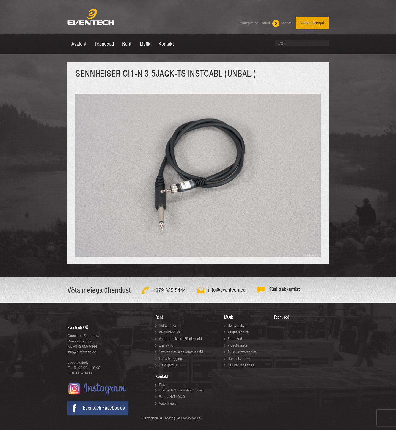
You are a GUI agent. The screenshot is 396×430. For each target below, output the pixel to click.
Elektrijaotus (168, 365)
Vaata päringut (312, 23)
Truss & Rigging (170, 358)
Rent (159, 317)
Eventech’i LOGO (172, 396)
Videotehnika (237, 345)
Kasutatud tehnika (241, 365)
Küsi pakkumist (284, 289)
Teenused (281, 317)
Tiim (162, 385)
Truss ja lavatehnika (242, 352)
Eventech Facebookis (104, 408)
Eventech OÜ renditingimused (181, 390)
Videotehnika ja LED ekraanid (180, 338)
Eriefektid (166, 345)
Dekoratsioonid (239, 358)
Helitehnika (167, 325)
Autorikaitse (168, 403)
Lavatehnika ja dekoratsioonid (181, 352)
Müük (228, 317)
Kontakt (161, 377)
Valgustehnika (169, 332)
